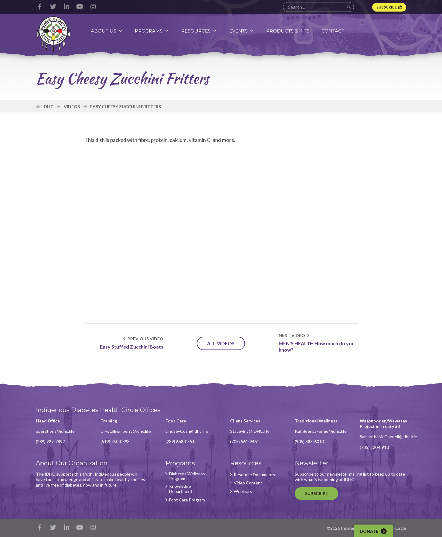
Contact (332, 31)
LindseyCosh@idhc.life (186, 431)
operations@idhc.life (55, 431)
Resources (199, 31)
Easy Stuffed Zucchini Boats (131, 346)
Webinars (243, 491)
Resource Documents (254, 474)
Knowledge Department (180, 489)
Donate (373, 531)
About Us (107, 31)
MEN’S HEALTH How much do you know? (317, 346)
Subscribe (386, 7)
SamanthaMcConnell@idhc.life (388, 436)
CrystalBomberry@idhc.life (125, 431)
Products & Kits (287, 31)
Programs (152, 31)
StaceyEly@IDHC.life (250, 431)
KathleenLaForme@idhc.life (321, 431)
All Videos (221, 343)
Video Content (248, 482)
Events (241, 31)
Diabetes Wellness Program (187, 476)
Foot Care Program (187, 499)
